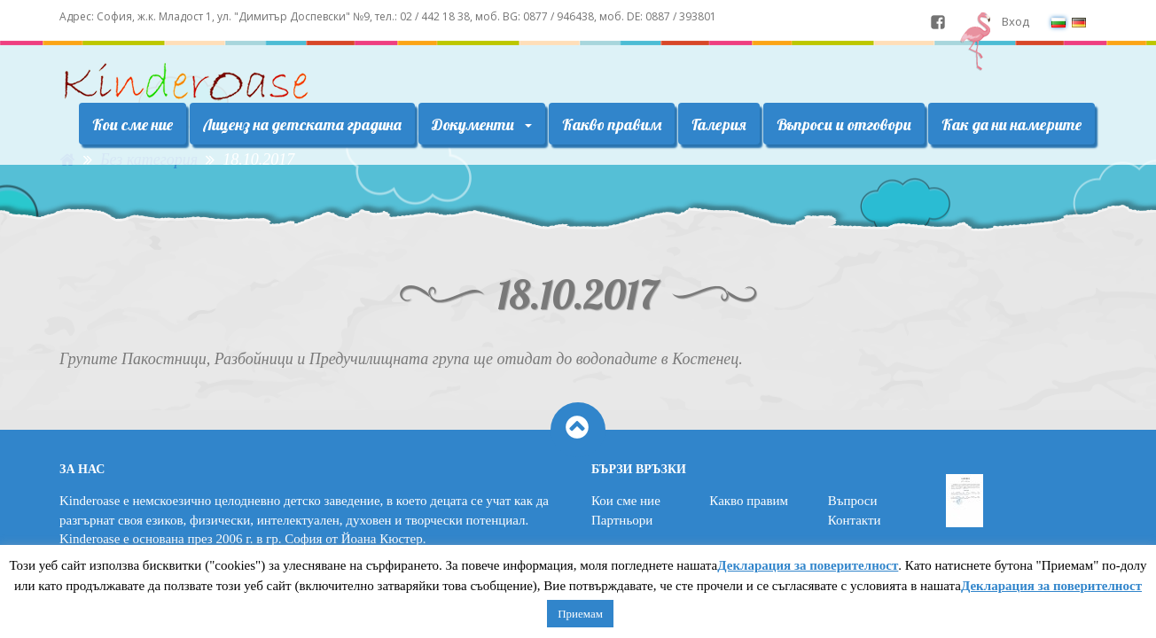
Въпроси (853, 501)
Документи (482, 124)
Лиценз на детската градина (302, 124)
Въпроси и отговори (844, 124)
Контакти (854, 520)
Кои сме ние (132, 124)
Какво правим (611, 124)
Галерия (718, 124)
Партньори (621, 520)
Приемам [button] (580, 613)
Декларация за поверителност (807, 565)
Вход (1015, 21)
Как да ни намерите (1011, 124)
